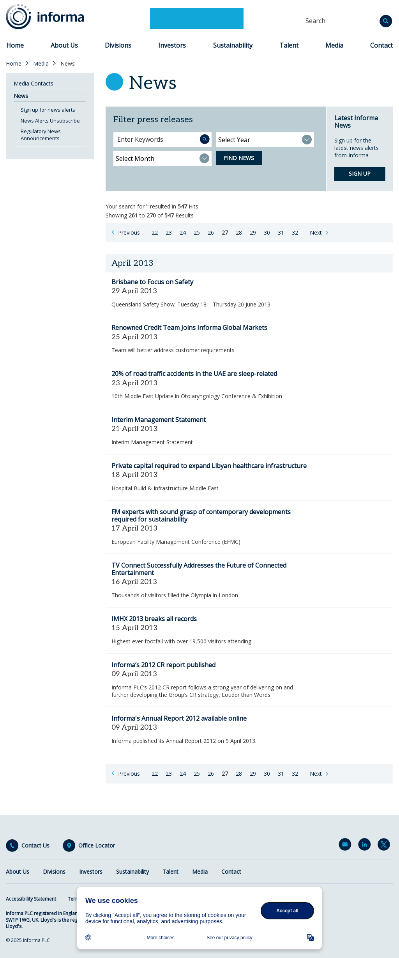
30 (267, 232)
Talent (288, 45)
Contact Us (35, 845)
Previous (129, 232)
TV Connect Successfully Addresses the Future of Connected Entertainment (198, 569)
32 (295, 232)
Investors (172, 45)
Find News (239, 158)
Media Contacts (33, 83)
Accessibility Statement (31, 899)
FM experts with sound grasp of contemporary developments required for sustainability (201, 515)
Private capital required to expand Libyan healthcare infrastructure (209, 465)
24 (183, 232)
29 (253, 232)
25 (197, 232)
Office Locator (96, 845)
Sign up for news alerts (48, 109)
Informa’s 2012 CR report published (163, 665)
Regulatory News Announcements (41, 135)
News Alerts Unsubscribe (50, 120)
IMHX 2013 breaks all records (154, 618)
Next (316, 232)
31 (281, 232)
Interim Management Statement (158, 419)
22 (155, 232)
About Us (64, 45)
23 (169, 232)
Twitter (385, 846)
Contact (381, 45)
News (21, 96)
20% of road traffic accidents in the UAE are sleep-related (194, 373)
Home (15, 45)
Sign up (360, 173)
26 (211, 232)
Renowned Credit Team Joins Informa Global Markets (189, 327)
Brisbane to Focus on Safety (152, 282)
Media (334, 45)
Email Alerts (346, 846)
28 (239, 232)
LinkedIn (366, 846)
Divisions (118, 45)
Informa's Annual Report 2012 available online (179, 718)
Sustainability (232, 45)
